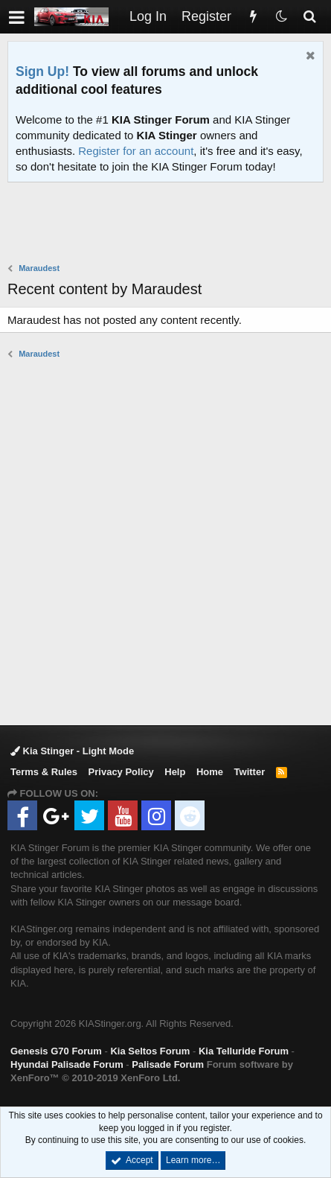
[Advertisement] (169, 224)
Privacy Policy (121, 771)
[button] (16, 16)
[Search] (309, 16)
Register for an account (135, 150)
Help (174, 771)
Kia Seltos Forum (150, 1051)
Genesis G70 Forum (56, 1051)
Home (209, 771)
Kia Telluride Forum (244, 1051)
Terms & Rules (43, 771)
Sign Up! (42, 71)
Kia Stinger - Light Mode (72, 751)
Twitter (250, 771)
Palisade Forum (168, 1064)
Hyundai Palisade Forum (66, 1064)
